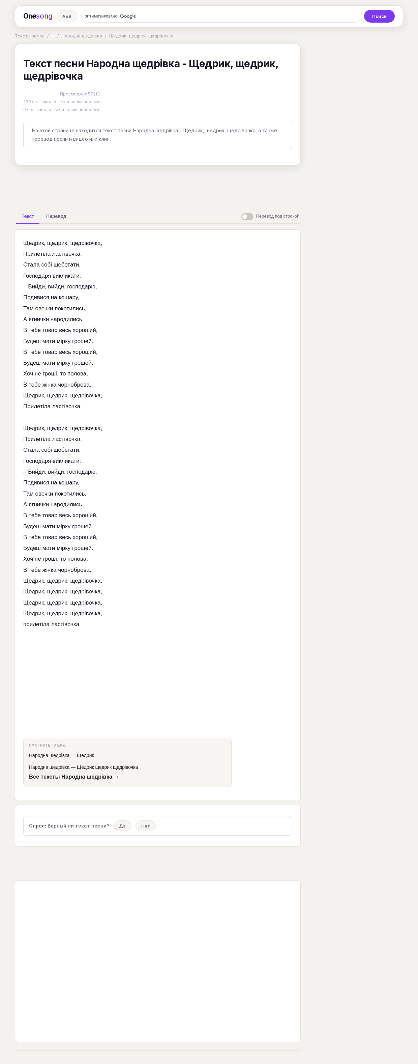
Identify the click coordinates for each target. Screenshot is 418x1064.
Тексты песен (29, 35)
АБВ (66, 16)
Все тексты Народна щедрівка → (74, 777)
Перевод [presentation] (56, 216)
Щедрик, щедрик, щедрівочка (141, 35)
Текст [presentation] (28, 216)
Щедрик (85, 755)
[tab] (27, 216)
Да (122, 826)
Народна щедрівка (82, 35)
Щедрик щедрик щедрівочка (107, 767)
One (38, 16)
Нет (145, 826)
